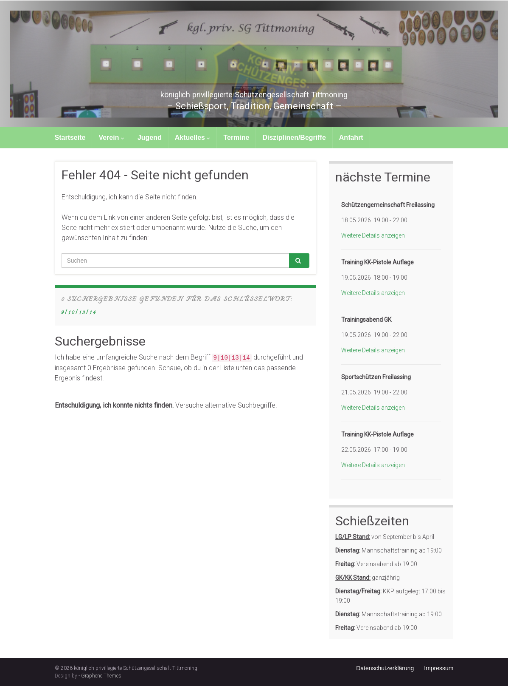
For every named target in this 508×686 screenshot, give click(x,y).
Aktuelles (192, 137)
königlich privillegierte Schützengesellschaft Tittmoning (254, 93)
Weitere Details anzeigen (373, 235)
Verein (111, 137)
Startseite (70, 137)
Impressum (438, 668)
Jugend (150, 137)
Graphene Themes (101, 676)
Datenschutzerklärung (385, 668)
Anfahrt (351, 137)
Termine (236, 137)
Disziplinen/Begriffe (294, 137)
